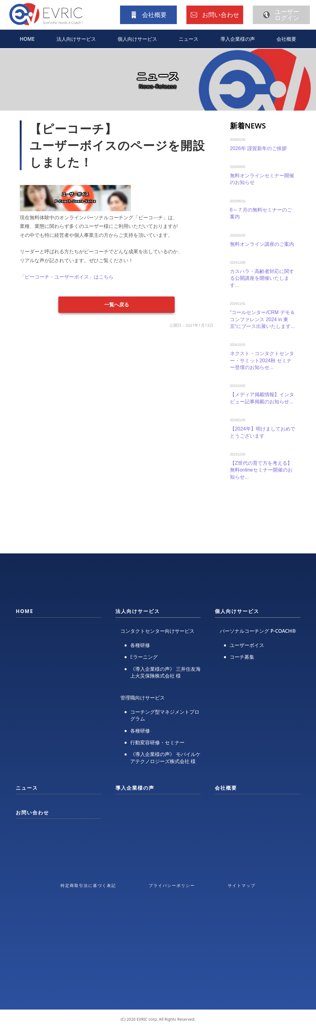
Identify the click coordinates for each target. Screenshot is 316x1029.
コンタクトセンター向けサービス (157, 631)
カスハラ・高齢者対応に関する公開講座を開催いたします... (262, 278)
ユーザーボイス (247, 645)
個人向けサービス (137, 39)
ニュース (188, 39)
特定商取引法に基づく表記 (88, 885)
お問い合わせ (32, 812)
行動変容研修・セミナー (157, 742)
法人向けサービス (76, 39)
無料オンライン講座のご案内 (262, 244)
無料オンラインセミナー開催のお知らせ (262, 179)
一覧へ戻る (116, 304)
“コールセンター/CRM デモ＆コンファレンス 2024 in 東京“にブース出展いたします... (262, 319)
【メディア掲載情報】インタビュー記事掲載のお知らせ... (262, 398)
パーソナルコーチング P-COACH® (258, 631)
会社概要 (286, 39)
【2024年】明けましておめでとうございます (262, 432)
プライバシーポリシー (172, 885)
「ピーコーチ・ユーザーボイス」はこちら (67, 276)
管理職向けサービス (142, 697)
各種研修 (140, 645)
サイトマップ (242, 885)
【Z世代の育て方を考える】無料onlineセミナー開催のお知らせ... (261, 470)
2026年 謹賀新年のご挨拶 (258, 148)
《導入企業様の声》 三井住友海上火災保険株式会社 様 (165, 672)
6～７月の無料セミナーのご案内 (261, 213)
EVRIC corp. (147, 1019)
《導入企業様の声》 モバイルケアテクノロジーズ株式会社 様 (165, 757)
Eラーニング (144, 656)
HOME (27, 39)
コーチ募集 (242, 656)
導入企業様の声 (237, 39)
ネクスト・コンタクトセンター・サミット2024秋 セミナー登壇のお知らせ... (262, 360)
